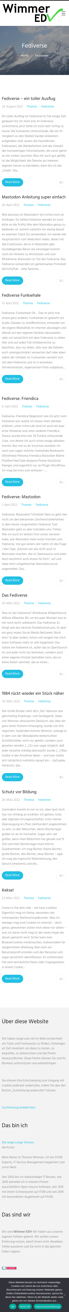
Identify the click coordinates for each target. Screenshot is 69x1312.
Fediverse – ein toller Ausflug (28, 98)
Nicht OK (25, 1306)
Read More (12, 182)
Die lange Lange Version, (18, 1142)
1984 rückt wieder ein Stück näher (33, 693)
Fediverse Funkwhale (21, 295)
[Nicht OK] (64, 1295)
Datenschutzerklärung (48, 1306)
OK (13, 1306)
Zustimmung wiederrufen (18, 1107)
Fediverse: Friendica (20, 398)
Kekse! (8, 890)
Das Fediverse (14, 595)
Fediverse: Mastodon (21, 497)
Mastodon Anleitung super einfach (34, 197)
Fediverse (41, 55)
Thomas (32, 106)
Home (25, 55)
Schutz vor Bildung (19, 792)
